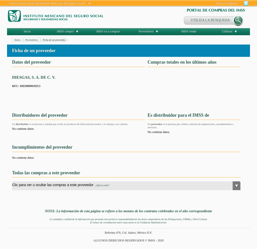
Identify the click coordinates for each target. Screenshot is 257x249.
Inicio (27, 31)
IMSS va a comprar (108, 31)
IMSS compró (65, 31)
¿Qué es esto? (102, 185)
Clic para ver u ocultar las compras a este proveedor (60, 185)
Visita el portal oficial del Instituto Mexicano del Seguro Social (47, 3)
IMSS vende (189, 31)
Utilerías (227, 31)
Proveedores (146, 31)
